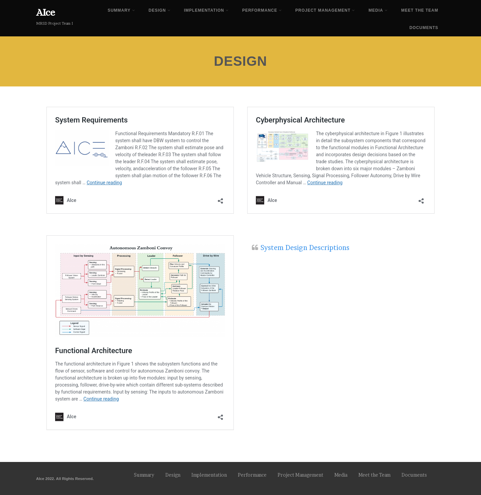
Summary (121, 10)
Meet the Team (419, 10)
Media (378, 10)
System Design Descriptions (305, 248)
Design (160, 10)
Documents (424, 27)
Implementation (206, 10)
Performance (262, 10)
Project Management (325, 10)
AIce (45, 12)
